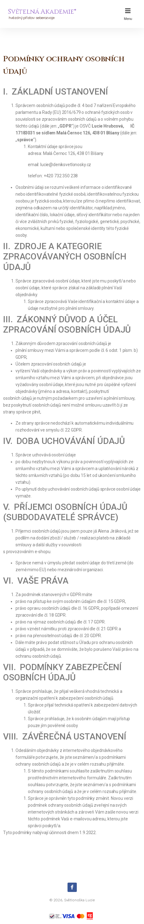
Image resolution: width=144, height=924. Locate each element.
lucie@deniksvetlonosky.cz (65, 164)
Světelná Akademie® (42, 11)
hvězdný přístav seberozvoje (31, 17)
